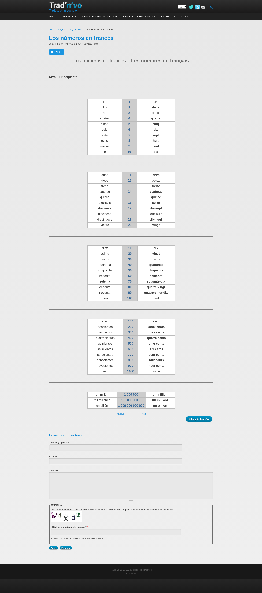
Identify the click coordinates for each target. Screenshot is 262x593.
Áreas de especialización (99, 16)
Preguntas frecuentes (139, 16)
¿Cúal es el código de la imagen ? (69, 527)
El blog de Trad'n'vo (76, 29)
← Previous (118, 413)
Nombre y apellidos (59, 442)
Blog (184, 16)
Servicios (69, 16)
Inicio (53, 16)
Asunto (53, 456)
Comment (55, 470)
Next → (145, 413)
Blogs (60, 29)
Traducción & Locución (64, 10)
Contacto (168, 16)
